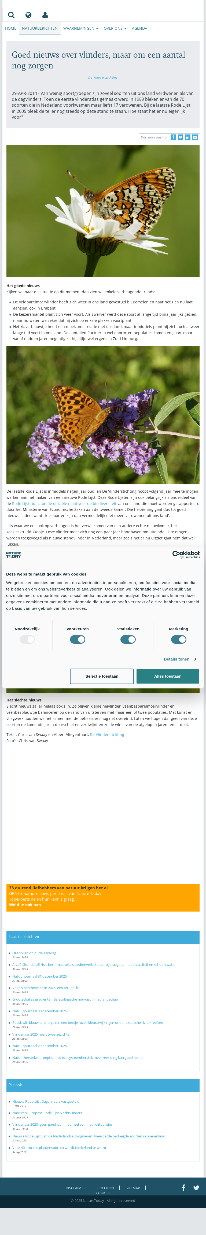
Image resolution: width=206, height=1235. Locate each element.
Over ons (115, 28)
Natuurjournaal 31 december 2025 (39, 976)
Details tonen (176, 659)
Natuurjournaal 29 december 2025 (39, 1045)
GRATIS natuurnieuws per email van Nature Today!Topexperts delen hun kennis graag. (55, 899)
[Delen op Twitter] (180, 137)
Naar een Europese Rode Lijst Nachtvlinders (47, 1112)
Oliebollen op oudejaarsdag (34, 953)
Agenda (139, 28)
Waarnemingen (80, 28)
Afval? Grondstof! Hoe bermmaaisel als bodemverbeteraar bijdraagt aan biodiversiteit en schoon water (94, 964)
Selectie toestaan (102, 676)
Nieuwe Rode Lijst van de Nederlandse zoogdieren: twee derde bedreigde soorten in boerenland (88, 1136)
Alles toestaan (168, 676)
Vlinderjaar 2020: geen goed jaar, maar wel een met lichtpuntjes (62, 1124)
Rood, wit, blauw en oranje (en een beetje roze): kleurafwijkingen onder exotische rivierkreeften (87, 1022)
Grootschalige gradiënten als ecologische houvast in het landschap (65, 999)
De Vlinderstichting (103, 77)
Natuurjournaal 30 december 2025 (39, 1011)
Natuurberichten (40, 28)
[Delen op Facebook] (173, 137)
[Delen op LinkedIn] (187, 137)
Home (10, 28)
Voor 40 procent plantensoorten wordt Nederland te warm (59, 1147)
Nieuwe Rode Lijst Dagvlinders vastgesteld (45, 1101)
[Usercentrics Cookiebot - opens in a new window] (176, 555)
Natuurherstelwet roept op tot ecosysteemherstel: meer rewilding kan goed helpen (78, 1057)
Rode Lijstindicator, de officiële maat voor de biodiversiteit (64, 503)
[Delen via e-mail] (195, 137)
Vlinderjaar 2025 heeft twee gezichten (42, 1034)
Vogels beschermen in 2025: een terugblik (45, 987)
